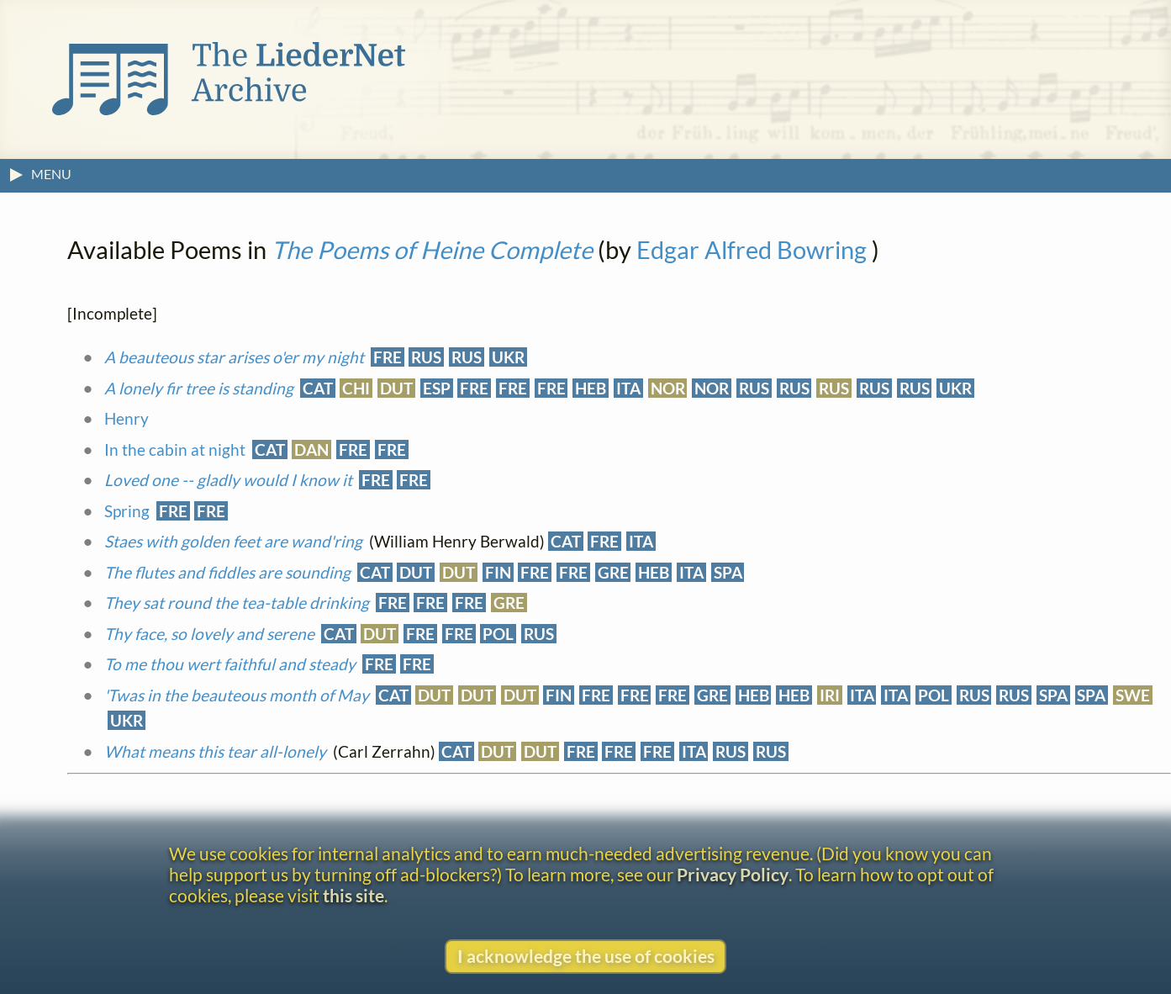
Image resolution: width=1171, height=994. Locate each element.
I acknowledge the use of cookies (586, 955)
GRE (613, 572)
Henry (126, 418)
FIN (498, 572)
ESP (437, 388)
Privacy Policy (733, 874)
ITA (628, 388)
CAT (318, 388)
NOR (668, 388)
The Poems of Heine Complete (432, 249)
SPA (728, 572)
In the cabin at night (174, 449)
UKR (508, 357)
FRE (387, 357)
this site (353, 895)
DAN (311, 449)
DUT (396, 388)
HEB (590, 388)
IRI (830, 695)
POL (498, 633)
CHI (356, 388)
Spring (127, 511)
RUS (426, 357)
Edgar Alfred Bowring (751, 249)
